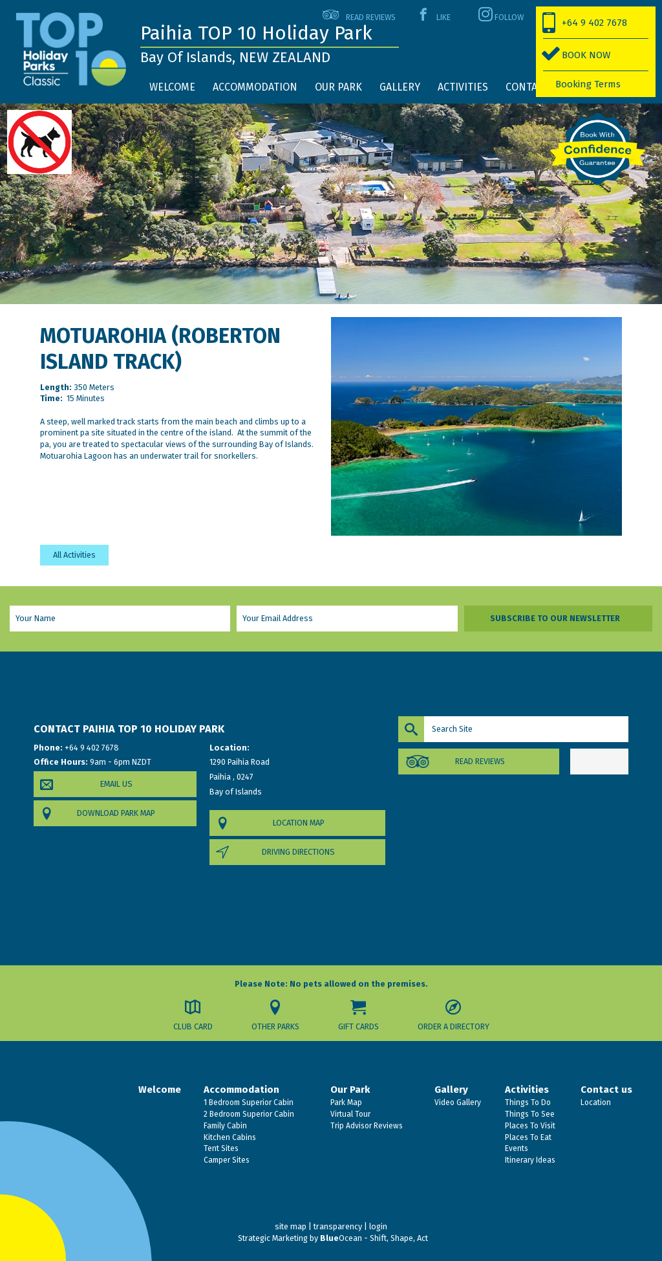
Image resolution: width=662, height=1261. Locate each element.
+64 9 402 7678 (594, 22)
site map (290, 1226)
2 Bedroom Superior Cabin (248, 1114)
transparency (338, 1226)
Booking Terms (588, 84)
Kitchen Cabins (229, 1137)
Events (515, 1148)
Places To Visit (529, 1125)
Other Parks (275, 1026)
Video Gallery (456, 1102)
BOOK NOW (586, 55)
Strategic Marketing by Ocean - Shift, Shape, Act (333, 1238)
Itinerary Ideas (529, 1160)
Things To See (529, 1114)
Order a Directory (453, 1026)
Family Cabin (224, 1125)
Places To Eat (527, 1137)
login (378, 1226)
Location (595, 1102)
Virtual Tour (349, 1114)
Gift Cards (358, 1026)
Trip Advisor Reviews (365, 1125)
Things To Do (527, 1102)
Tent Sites (220, 1148)
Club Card (193, 1026)
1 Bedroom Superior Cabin (248, 1102)
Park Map (345, 1102)
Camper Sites (226, 1160)
